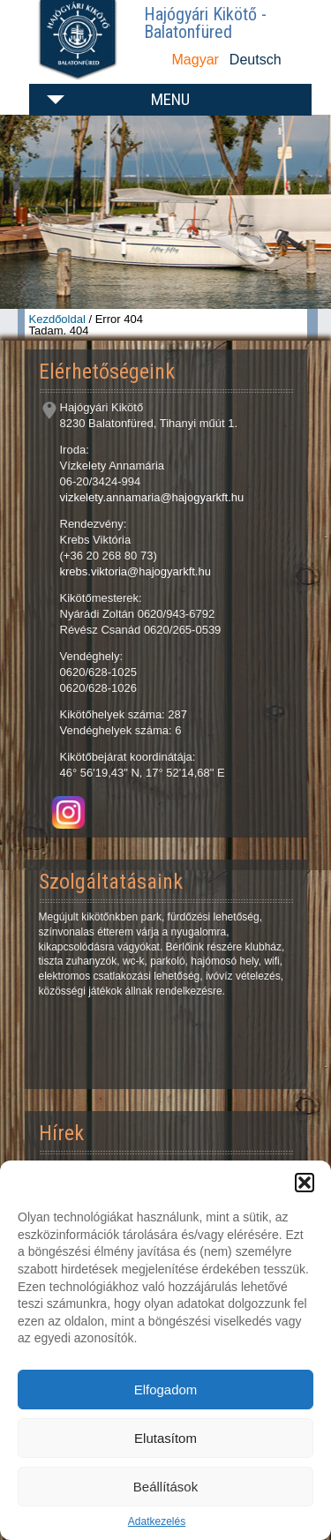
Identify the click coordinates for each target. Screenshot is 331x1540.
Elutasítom (165, 1438)
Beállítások (165, 1486)
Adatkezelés (156, 1521)
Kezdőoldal (57, 319)
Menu (170, 99)
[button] (304, 1182)
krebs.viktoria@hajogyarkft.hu (135, 571)
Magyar (195, 59)
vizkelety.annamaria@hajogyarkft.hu (152, 497)
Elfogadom (166, 1389)
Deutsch (255, 59)
